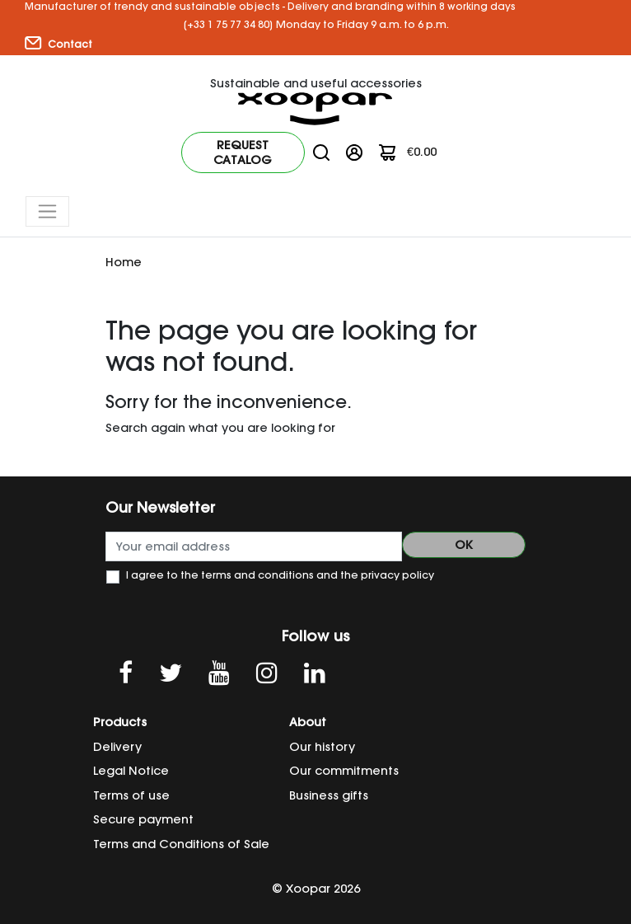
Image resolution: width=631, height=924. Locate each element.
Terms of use (131, 795)
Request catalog (242, 152)
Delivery (117, 746)
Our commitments (344, 770)
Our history (322, 746)
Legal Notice (131, 770)
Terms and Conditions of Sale (181, 844)
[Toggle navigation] (47, 211)
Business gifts (328, 795)
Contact (58, 43)
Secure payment (143, 819)
